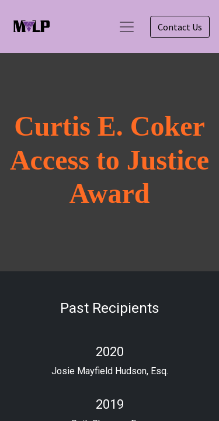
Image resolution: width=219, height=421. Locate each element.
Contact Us (180, 27)
